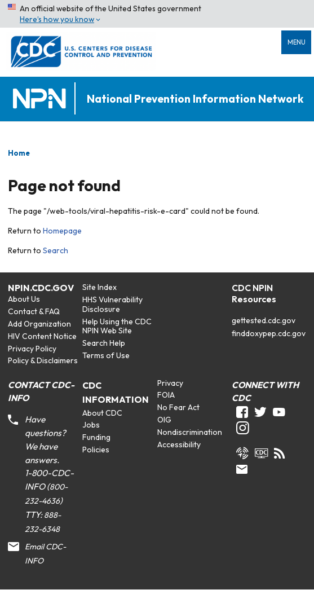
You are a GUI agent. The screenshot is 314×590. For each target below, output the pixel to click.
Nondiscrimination (189, 432)
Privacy (170, 383)
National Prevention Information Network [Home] (195, 99)
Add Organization (39, 324)
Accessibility (179, 444)
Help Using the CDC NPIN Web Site (117, 326)
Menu (297, 42)
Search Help (103, 343)
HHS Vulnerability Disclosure (112, 304)
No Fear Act (178, 407)
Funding (96, 437)
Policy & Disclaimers (43, 360)
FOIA (166, 395)
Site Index (99, 287)
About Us (24, 299)
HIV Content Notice (42, 336)
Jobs (91, 425)
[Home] (42, 99)
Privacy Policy (32, 349)
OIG (164, 420)
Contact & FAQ (34, 311)
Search (55, 250)
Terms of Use (106, 355)
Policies (95, 449)
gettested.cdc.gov (263, 320)
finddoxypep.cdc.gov (269, 333)
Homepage (62, 231)
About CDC (102, 413)
